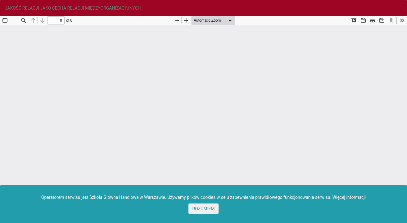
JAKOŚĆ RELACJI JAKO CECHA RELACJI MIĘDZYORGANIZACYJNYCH (73, 8)
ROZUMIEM (203, 208)
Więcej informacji (349, 197)
